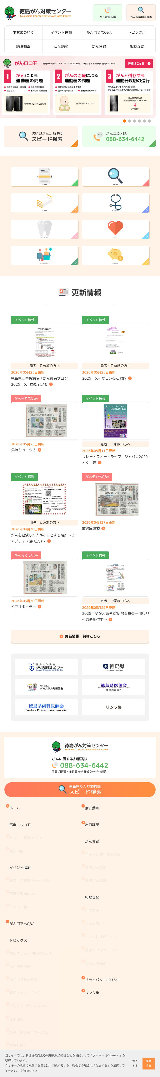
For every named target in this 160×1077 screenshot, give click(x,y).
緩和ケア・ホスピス (26, 982)
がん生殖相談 (96, 963)
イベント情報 (61, 32)
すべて (27, 353)
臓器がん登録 (96, 909)
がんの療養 (44, 219)
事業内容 (17, 888)
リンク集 (93, 984)
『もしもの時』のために (29, 991)
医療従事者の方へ (24, 916)
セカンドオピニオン (102, 945)
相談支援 (137, 46)
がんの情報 (44, 182)
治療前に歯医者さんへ (44, 257)
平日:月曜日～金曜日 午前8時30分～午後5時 (80, 820)
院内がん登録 (96, 900)
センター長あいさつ (26, 879)
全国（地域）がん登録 (103, 891)
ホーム (15, 860)
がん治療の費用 (115, 294)
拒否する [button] (135, 1063)
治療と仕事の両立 (24, 1034)
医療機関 (17, 999)
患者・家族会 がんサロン (45, 294)
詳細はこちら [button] (30, 1070)
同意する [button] (148, 1063)
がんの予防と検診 (115, 219)
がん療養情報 (21, 1025)
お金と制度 (19, 1017)
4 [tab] (140, 121)
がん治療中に (96, 937)
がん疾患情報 (21, 965)
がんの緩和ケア (115, 257)
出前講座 (61, 46)
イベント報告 (21, 924)
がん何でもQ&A (99, 32)
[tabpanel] (78, 87)
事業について (23, 32)
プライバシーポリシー (103, 975)
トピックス (137, 32)
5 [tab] (145, 121)
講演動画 (23, 46)
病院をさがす (115, 182)
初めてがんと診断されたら (31, 956)
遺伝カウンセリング (102, 954)
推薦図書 (17, 1043)
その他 (133, 353)
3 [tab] (135, 121)
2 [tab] (130, 121)
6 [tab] (150, 121)
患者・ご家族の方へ (30, 907)
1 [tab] (125, 121)
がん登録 (99, 46)
